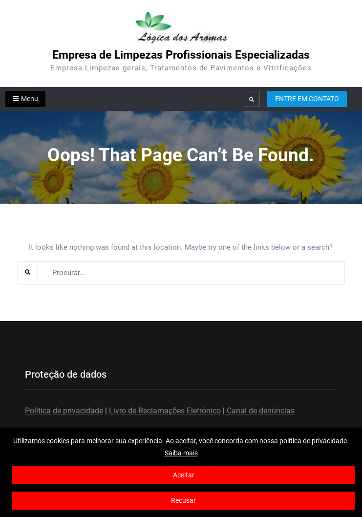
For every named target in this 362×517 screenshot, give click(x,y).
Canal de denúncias (260, 410)
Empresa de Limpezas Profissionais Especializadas (181, 55)
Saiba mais (181, 453)
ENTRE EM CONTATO (307, 99)
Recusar (183, 500)
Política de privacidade (64, 410)
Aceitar (183, 475)
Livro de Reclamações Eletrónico (165, 410)
